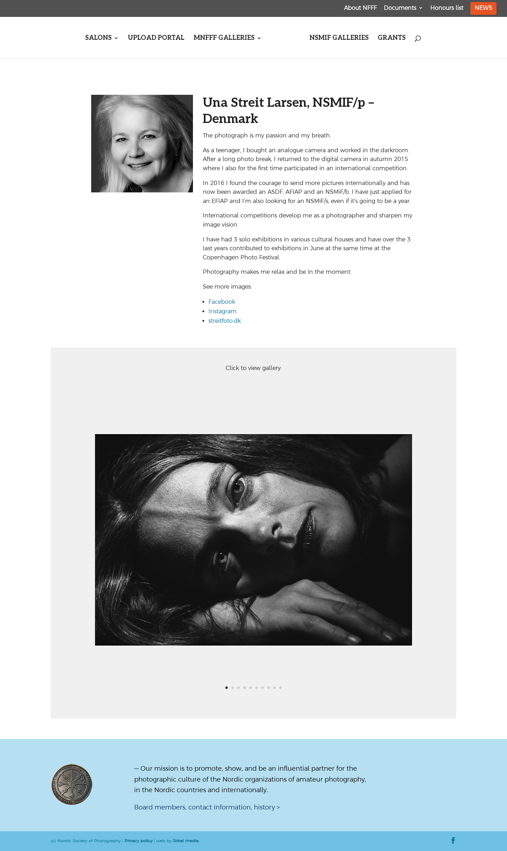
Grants (392, 39)
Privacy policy (138, 840)
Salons (98, 39)
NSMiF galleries (339, 39)
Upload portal (156, 39)
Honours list (446, 8)
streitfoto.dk (224, 320)
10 (280, 687)
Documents (400, 8)
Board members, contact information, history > (207, 807)
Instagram (222, 311)
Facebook (221, 301)
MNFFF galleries (224, 39)
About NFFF (360, 8)
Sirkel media (186, 840)
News (483, 8)
